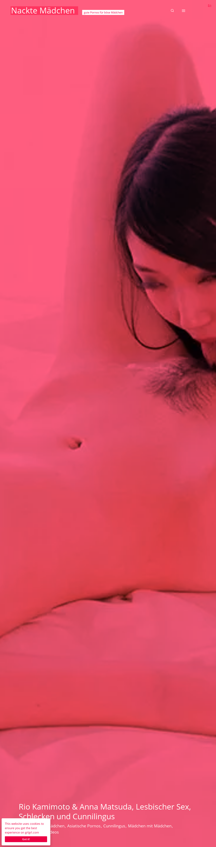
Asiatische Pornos (84, 826)
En (209, 5)
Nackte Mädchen (43, 10)
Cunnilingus (114, 826)
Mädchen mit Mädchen (150, 826)
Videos (52, 832)
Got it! (26, 839)
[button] (172, 10)
